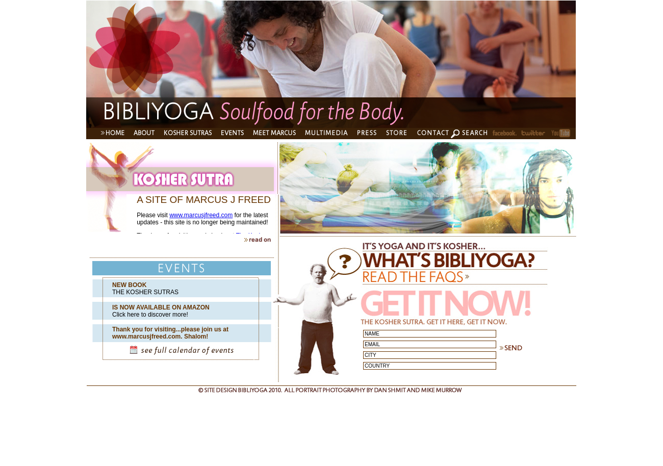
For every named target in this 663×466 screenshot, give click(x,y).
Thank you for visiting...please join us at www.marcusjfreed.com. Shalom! (170, 333)
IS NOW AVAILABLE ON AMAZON (161, 307)
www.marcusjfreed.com (201, 215)
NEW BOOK (129, 285)
